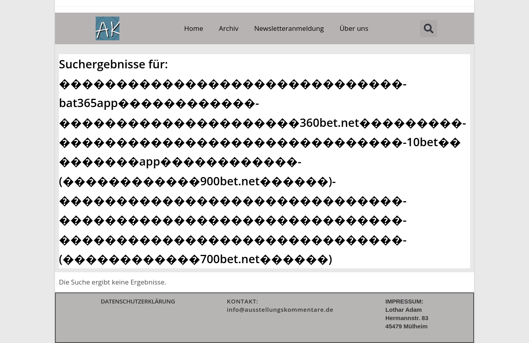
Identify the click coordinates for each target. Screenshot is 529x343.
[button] (428, 28)
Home (193, 28)
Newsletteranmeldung (289, 28)
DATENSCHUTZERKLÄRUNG (138, 301)
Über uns (354, 28)
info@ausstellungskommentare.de (280, 309)
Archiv (228, 28)
